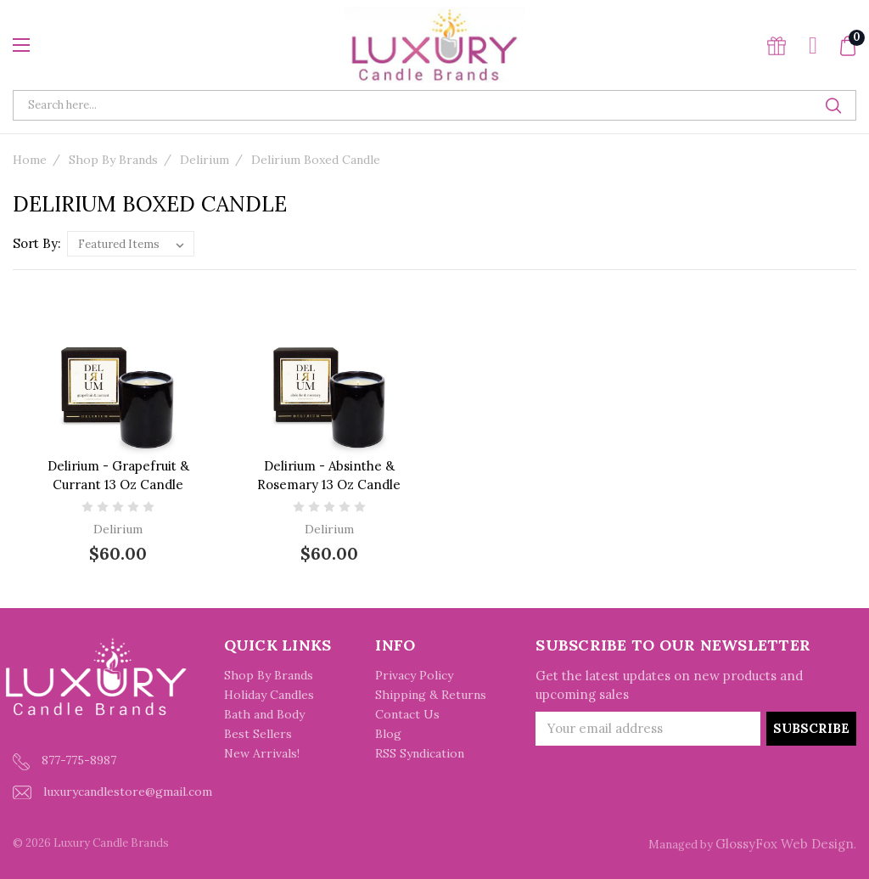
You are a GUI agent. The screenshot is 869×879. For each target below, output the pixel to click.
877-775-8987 (64, 761)
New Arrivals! (262, 753)
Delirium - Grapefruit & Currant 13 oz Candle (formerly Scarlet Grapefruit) (118, 484)
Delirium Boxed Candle (315, 159)
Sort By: (37, 243)
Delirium (204, 159)
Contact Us (407, 714)
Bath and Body (264, 714)
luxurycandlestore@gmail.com (112, 792)
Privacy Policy (414, 675)
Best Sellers (258, 733)
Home (30, 159)
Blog (388, 733)
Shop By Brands (113, 159)
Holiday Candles (269, 694)
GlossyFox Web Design (784, 844)
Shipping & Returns (430, 694)
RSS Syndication (419, 753)
